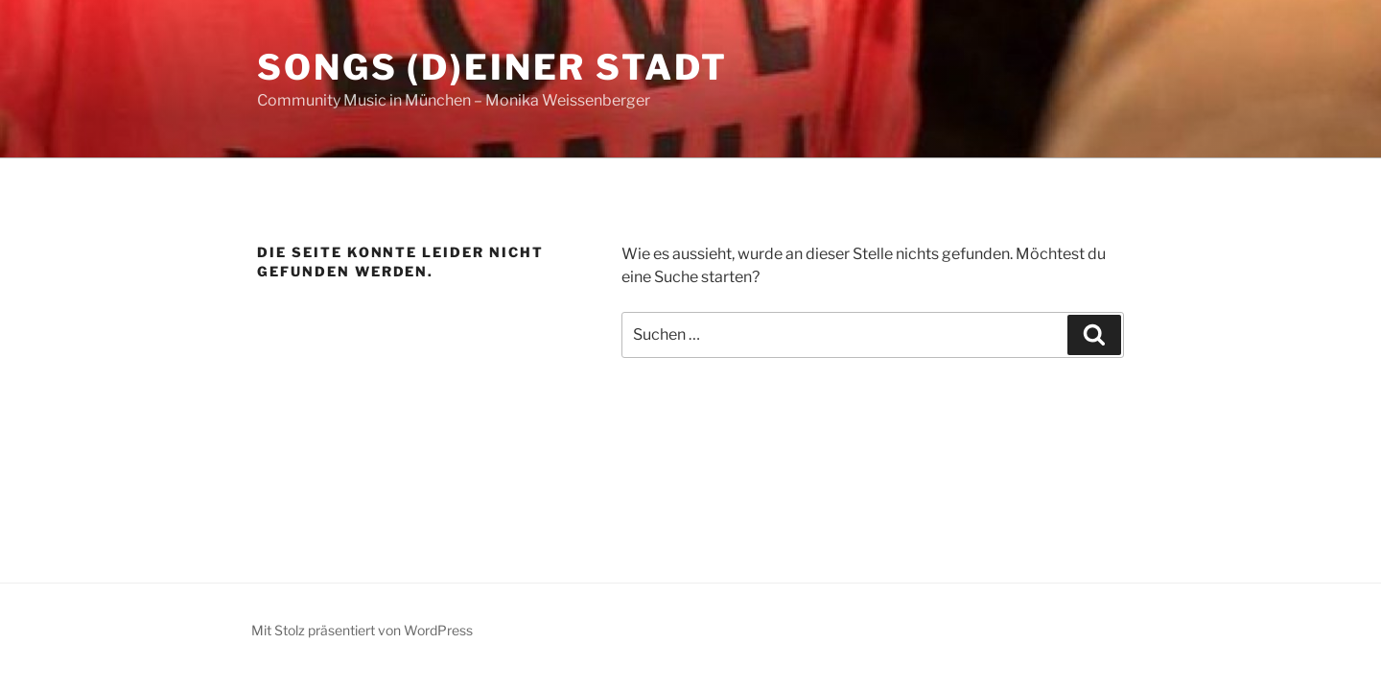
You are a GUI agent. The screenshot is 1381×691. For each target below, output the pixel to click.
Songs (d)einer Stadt (492, 67)
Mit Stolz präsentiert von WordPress (362, 630)
